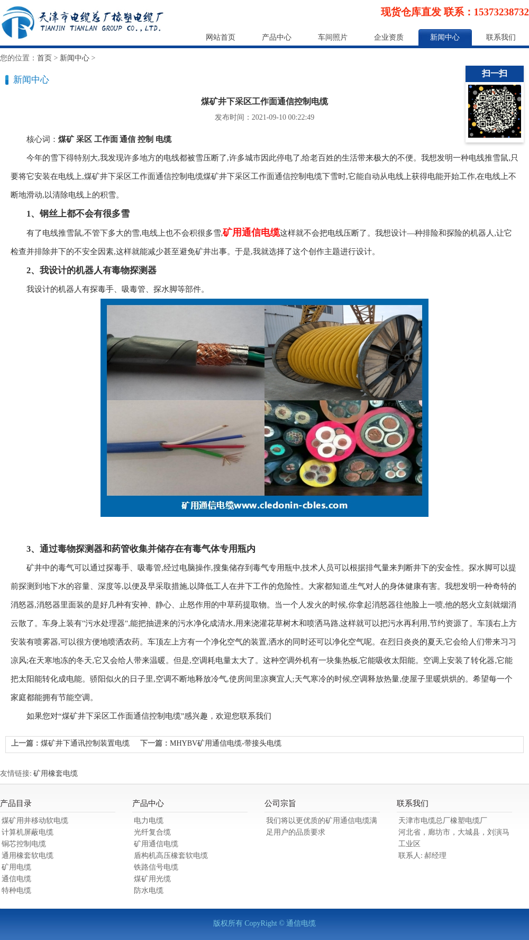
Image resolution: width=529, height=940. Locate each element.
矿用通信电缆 (251, 232)
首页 (44, 58)
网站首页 (220, 37)
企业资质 (389, 37)
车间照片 (333, 37)
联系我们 (501, 37)
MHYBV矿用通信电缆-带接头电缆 (225, 743)
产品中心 (276, 37)
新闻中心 (445, 37)
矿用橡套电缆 (55, 773)
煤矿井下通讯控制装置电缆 (85, 743)
